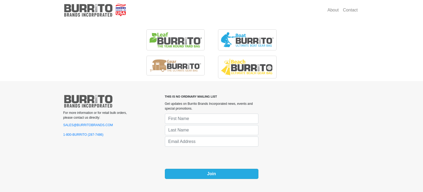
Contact (350, 10)
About (333, 10)
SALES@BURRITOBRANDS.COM (88, 125)
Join (211, 173)
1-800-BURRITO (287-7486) (83, 135)
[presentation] (205, 158)
